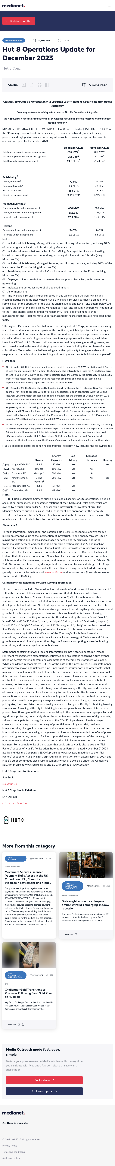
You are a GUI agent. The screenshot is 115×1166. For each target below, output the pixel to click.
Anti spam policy (11, 1158)
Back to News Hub (18, 21)
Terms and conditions (13, 1151)
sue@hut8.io (9, 784)
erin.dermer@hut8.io (14, 803)
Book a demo (44, 1080)
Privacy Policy (9, 1145)
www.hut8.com (54, 572)
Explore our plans (44, 1091)
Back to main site (15, 1123)
